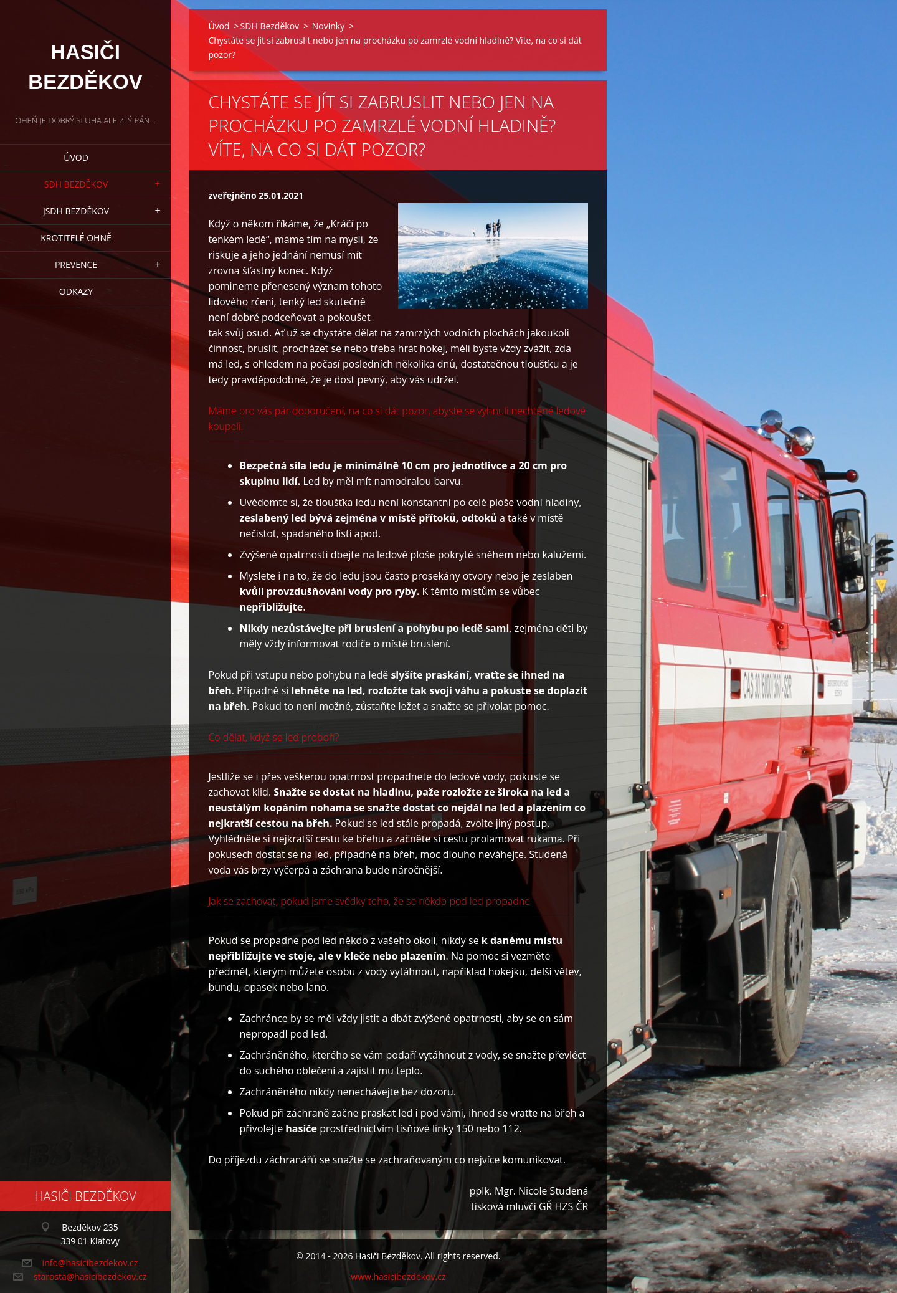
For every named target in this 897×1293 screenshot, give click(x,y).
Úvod (76, 157)
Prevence (76, 264)
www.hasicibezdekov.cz (398, 1276)
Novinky (328, 26)
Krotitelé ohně (75, 238)
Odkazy (76, 291)
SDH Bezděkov (76, 184)
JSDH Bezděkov (76, 211)
